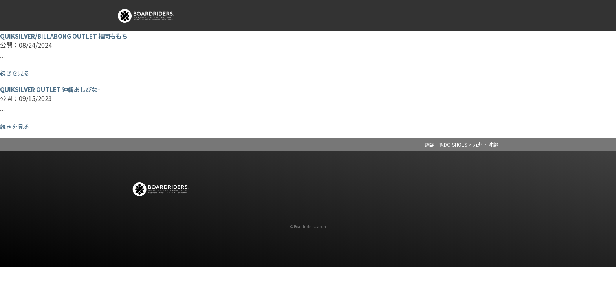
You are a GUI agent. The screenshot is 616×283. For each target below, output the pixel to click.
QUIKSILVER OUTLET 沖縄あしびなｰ (53, 89)
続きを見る (15, 72)
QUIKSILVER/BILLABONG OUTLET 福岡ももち (67, 35)
